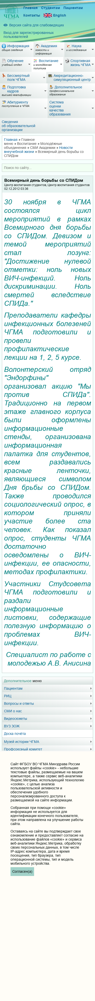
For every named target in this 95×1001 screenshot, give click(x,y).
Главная (30, 8)
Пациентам (73, 8)
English (55, 15)
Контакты (31, 15)
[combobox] (47, 167)
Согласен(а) (22, 871)
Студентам (50, 8)
